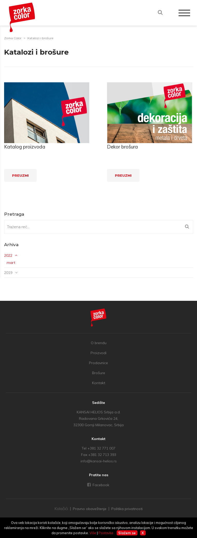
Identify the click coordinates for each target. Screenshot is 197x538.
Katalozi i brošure (40, 38)
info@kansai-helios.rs (99, 461)
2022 (8, 255)
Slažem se (127, 533)
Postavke (105, 533)
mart (11, 262)
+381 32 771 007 (101, 448)
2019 (8, 272)
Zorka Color (13, 38)
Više (93, 533)
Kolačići (61, 508)
